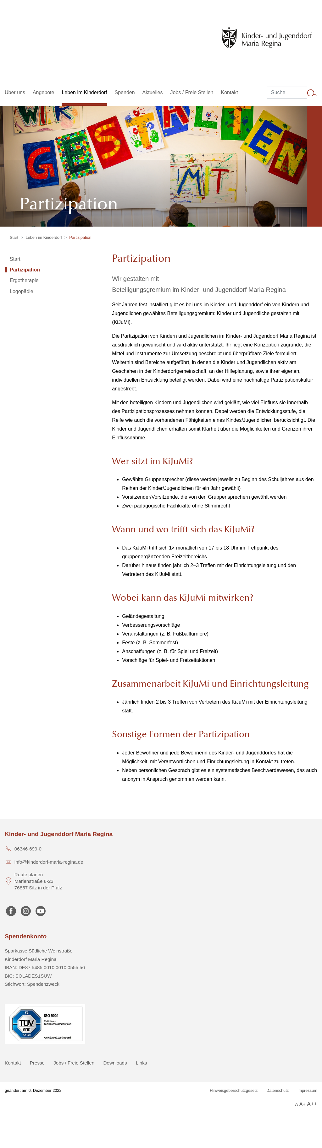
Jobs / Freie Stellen (73, 1062)
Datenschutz (277, 1090)
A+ (302, 1104)
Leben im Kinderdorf (44, 237)
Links (141, 1062)
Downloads (115, 1062)
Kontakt (13, 1062)
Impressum (307, 1090)
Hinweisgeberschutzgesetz (234, 1090)
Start (14, 237)
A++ (312, 1104)
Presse (37, 1062)
